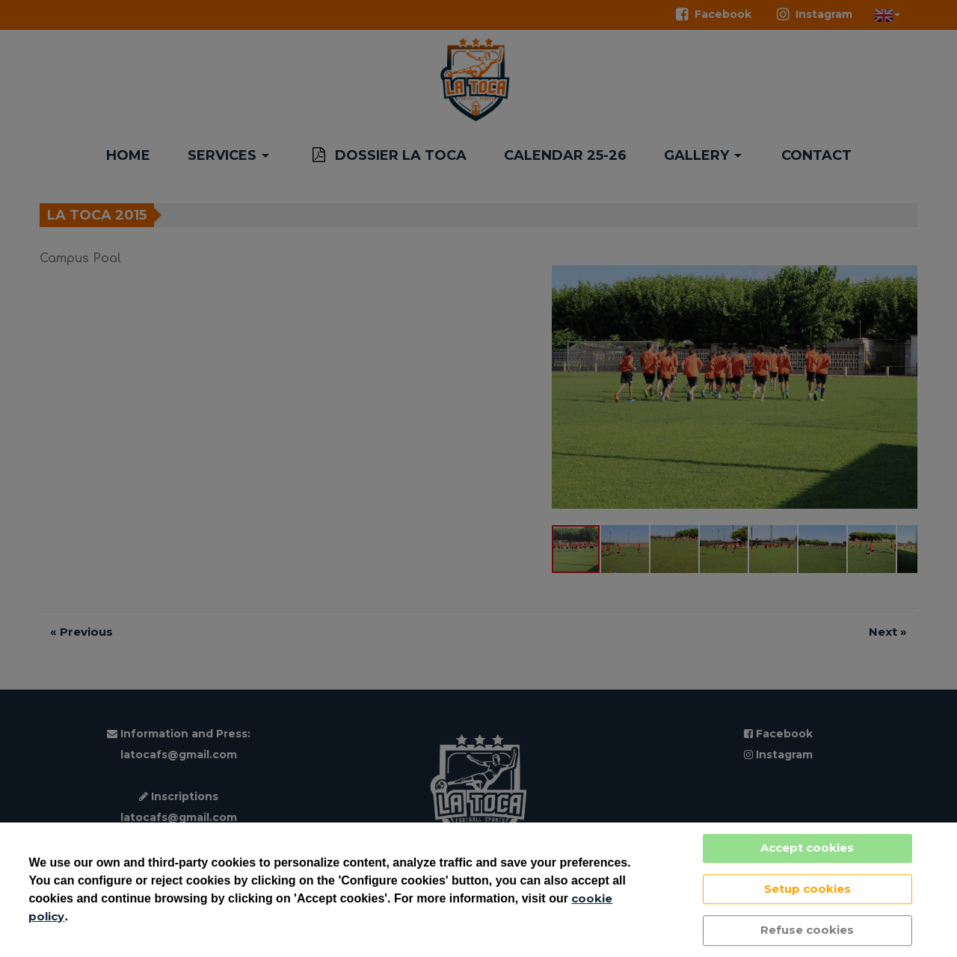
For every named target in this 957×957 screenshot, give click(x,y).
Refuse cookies (807, 930)
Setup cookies (807, 889)
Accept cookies (807, 847)
